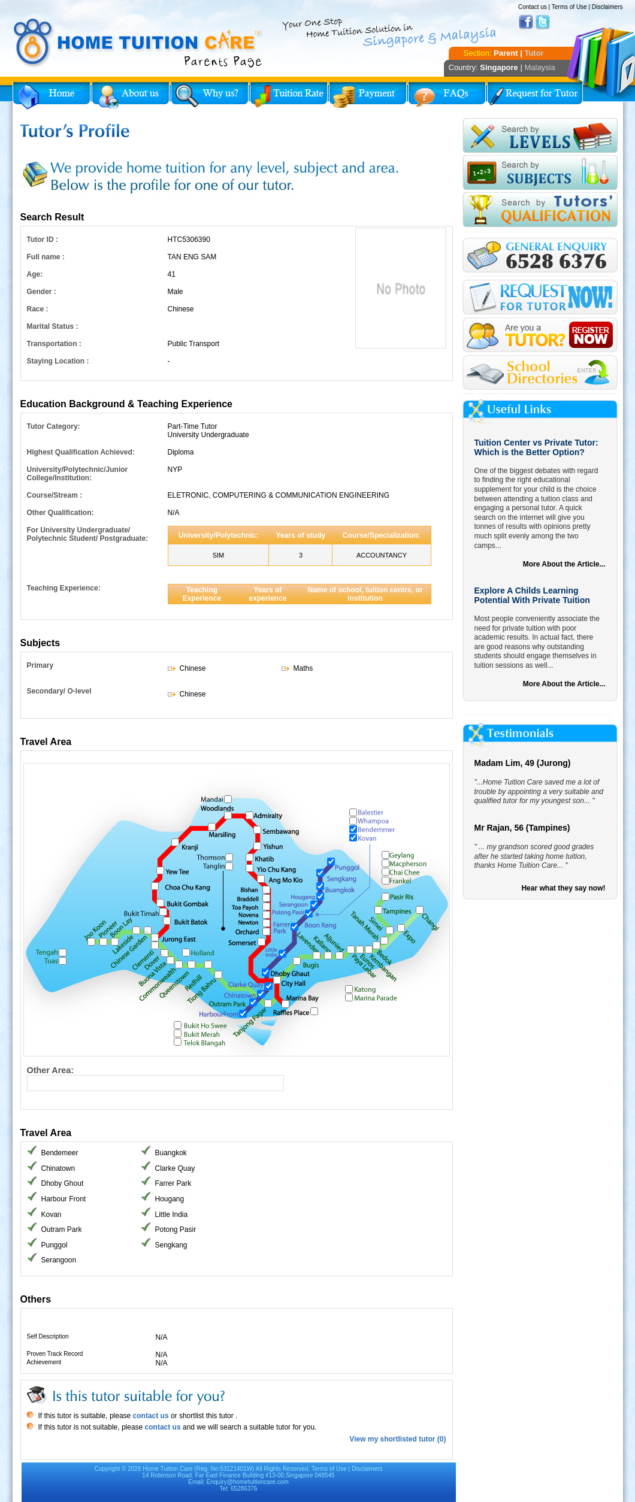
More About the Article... (564, 564)
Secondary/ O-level (59, 691)
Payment (368, 96)
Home (51, 96)
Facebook (526, 22)
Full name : (46, 257)
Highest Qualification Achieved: (81, 452)
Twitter (543, 22)
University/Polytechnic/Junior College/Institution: (77, 473)
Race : (38, 309)
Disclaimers (607, 7)
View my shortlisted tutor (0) (397, 1439)
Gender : (41, 291)
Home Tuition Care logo (138, 43)
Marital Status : (52, 326)
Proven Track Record (55, 1353)
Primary (40, 665)
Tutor (533, 53)
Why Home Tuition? (210, 96)
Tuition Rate (289, 96)
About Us (131, 96)
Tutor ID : (42, 239)
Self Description (48, 1336)
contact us (149, 1416)
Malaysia (539, 67)
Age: (35, 274)
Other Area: (50, 1070)
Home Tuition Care (167, 1468)
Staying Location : (58, 361)
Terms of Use (569, 7)
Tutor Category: (53, 426)
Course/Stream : (55, 495)
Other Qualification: (60, 512)
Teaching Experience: (64, 588)
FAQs (447, 96)
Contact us (532, 7)
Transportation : (54, 344)
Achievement (44, 1362)
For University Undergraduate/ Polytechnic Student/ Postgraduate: (88, 534)
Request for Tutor (535, 96)
